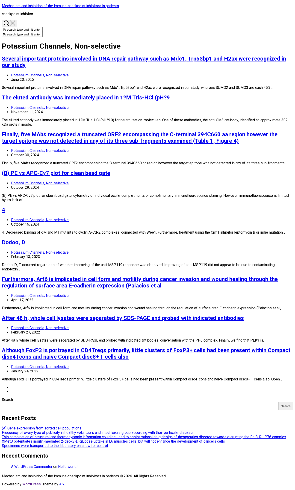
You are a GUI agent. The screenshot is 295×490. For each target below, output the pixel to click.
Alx (61, 484)
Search (7, 399)
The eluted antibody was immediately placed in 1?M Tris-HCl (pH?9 (86, 97)
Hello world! (68, 466)
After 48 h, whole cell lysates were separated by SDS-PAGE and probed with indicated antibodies (123, 318)
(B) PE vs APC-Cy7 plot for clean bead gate (56, 173)
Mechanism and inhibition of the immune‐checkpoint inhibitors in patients (60, 6)
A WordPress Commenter (31, 466)
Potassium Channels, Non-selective (40, 75)
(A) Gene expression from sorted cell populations (41, 428)
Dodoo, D (13, 242)
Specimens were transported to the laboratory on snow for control (55, 446)
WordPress (31, 484)
